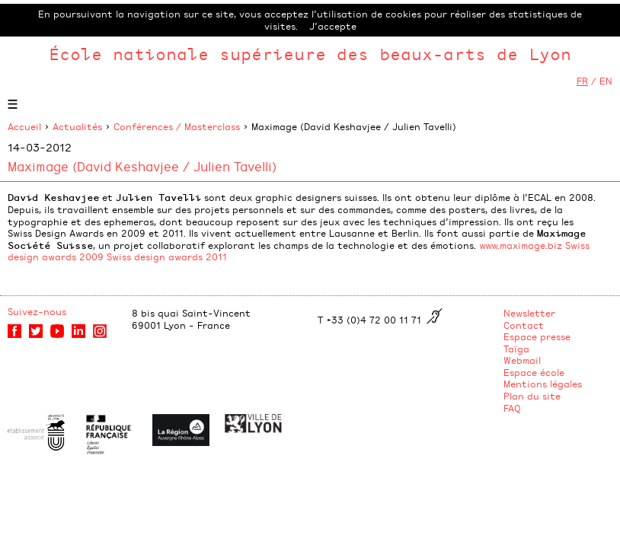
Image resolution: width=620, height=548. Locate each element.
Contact (523, 325)
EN (605, 81)
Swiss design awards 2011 (167, 256)
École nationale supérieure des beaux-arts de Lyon (310, 53)
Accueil (24, 126)
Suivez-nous (37, 311)
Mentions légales (542, 383)
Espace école (533, 372)
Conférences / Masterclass (176, 126)
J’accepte (332, 26)
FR (582, 81)
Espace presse (536, 336)
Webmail (522, 360)
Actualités (77, 126)
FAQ (512, 408)
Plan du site (532, 396)
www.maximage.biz (520, 245)
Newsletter (529, 313)
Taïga (516, 348)
